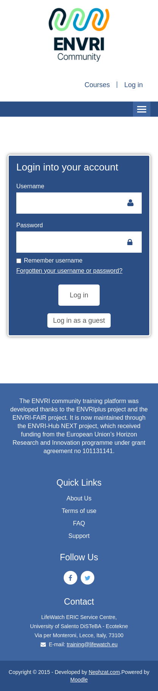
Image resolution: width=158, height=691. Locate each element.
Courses (97, 85)
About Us (79, 498)
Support (78, 536)
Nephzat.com (104, 672)
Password (29, 225)
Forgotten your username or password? (69, 270)
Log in (133, 85)
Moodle (79, 680)
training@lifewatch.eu (92, 644)
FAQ (79, 523)
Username (30, 186)
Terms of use (79, 511)
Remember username (49, 260)
